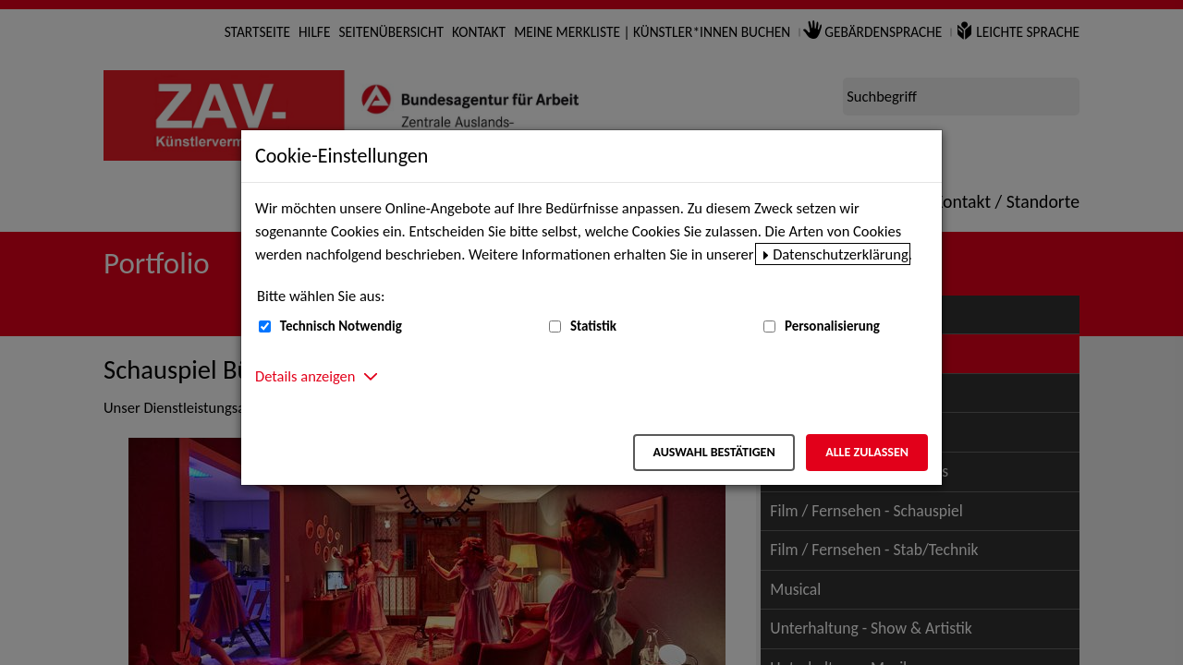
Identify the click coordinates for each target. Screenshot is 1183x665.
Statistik (593, 326)
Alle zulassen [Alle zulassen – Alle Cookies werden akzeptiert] (867, 452)
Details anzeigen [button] (305, 376)
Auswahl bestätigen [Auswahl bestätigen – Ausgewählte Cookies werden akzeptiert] (713, 452)
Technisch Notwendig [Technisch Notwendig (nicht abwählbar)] (341, 326)
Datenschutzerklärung (841, 254)
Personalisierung (832, 326)
